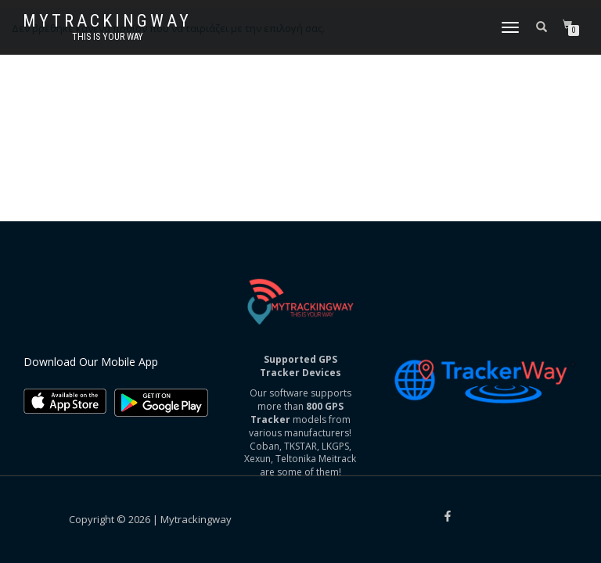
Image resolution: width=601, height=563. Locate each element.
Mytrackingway (107, 21)
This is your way (107, 36)
